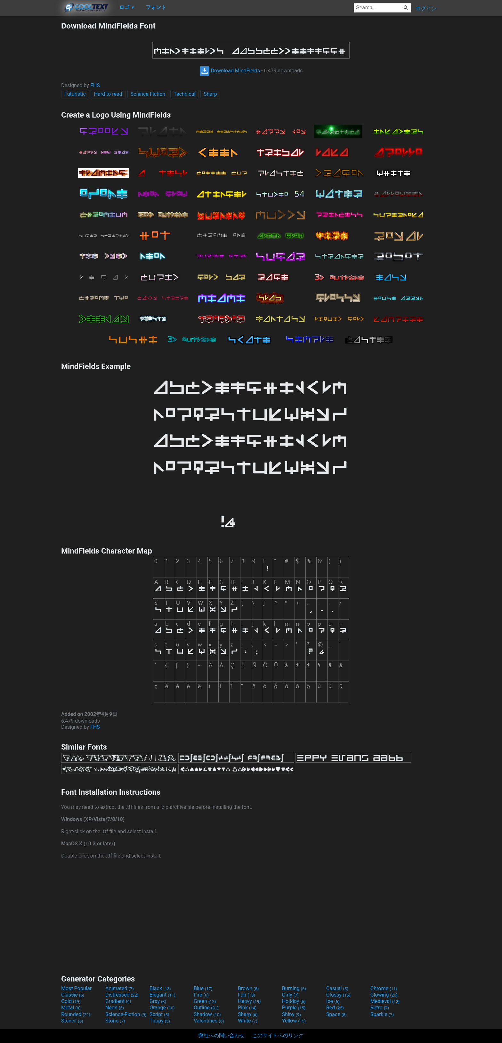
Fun (246, 995)
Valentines (209, 1021)
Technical (184, 94)
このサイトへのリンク (278, 1035)
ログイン (426, 8)
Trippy (160, 1021)
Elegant (162, 995)
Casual (337, 988)
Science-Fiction (148, 94)
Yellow (294, 1021)
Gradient (118, 1001)
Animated (119, 988)
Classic (72, 995)
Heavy (249, 1001)
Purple (293, 1008)
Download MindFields (229, 71)
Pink (247, 1008)
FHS (95, 85)
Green (205, 1001)
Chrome (383, 988)
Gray (158, 1001)
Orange (162, 1008)
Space (336, 1014)
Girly (290, 995)
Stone (115, 1021)
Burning (294, 988)
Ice (332, 1001)
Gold (71, 1001)
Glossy (338, 995)
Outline (206, 1008)
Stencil (72, 1021)
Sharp (210, 94)
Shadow (207, 1014)
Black (160, 988)
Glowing (384, 995)
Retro (379, 1008)
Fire (201, 995)
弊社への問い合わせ (221, 1035)
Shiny (291, 1014)
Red (335, 1008)
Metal (71, 1008)
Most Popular (76, 988)
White (247, 1021)
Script (159, 1014)
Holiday (294, 1001)
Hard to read (108, 94)
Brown (248, 988)
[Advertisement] (30, 117)
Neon (114, 1008)
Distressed (121, 995)
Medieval (385, 1001)
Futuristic (75, 94)
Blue (203, 988)
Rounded (75, 1014)
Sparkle (382, 1014)
